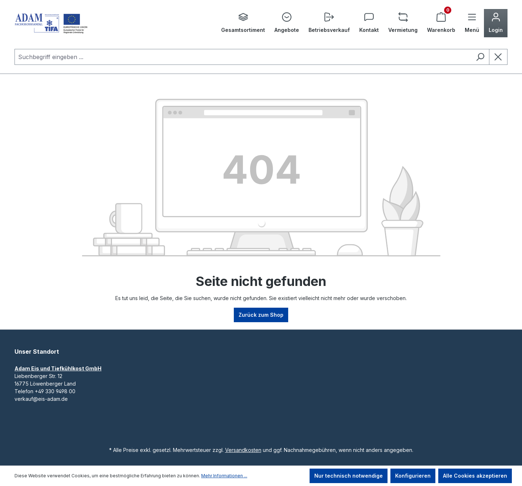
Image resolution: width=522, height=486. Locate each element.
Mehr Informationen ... (224, 475)
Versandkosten (243, 450)
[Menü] (472, 23)
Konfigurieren (413, 476)
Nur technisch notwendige (348, 476)
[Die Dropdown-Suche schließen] (498, 57)
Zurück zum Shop (261, 315)
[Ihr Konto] (496, 23)
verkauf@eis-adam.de (41, 399)
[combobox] (242, 57)
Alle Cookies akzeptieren (475, 476)
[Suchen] (480, 57)
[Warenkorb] (441, 23)
